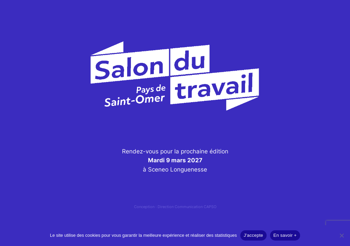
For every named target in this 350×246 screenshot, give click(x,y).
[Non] (341, 235)
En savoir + (285, 235)
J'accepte (253, 235)
